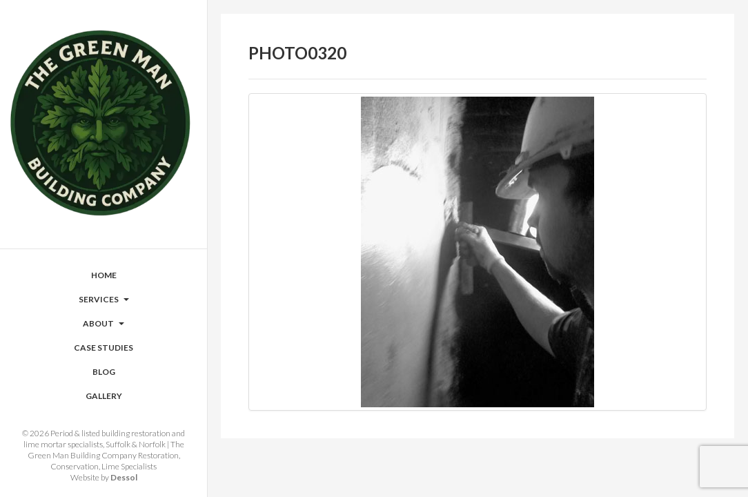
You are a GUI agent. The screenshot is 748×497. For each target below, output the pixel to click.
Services (104, 299)
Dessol (123, 477)
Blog (103, 372)
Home (104, 275)
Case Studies (103, 347)
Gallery (104, 396)
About (103, 323)
